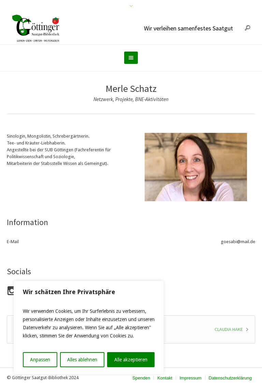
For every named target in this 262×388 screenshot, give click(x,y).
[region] (89, 327)
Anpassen (40, 359)
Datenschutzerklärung (230, 378)
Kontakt (164, 378)
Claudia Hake (229, 329)
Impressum (190, 378)
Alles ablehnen (82, 359)
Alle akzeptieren (130, 359)
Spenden (141, 378)
